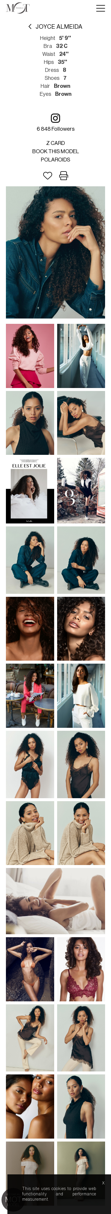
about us (62, 779)
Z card (55, 143)
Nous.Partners (77, 802)
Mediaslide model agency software (56, 797)
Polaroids (55, 159)
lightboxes (33, 779)
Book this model (55, 151)
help (84, 779)
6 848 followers (56, 122)
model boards (55, 787)
